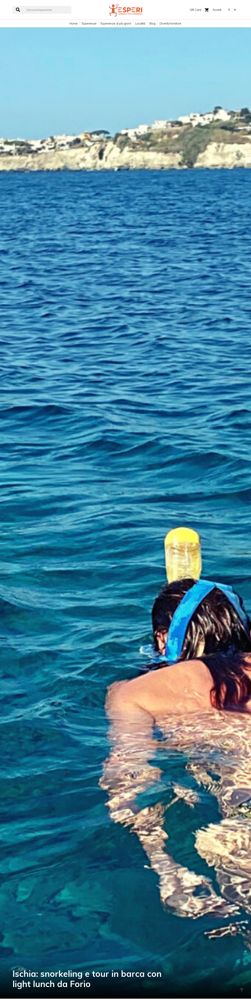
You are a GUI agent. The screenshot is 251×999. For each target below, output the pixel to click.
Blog (152, 23)
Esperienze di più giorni (116, 23)
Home (74, 23)
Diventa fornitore (170, 23)
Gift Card (195, 10)
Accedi (217, 10)
